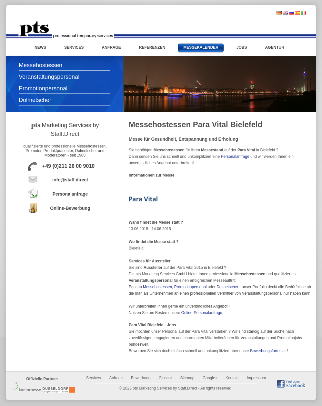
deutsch (279, 13)
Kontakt (232, 378)
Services (93, 378)
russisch (291, 13)
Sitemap (187, 378)
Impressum (256, 378)
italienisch (303, 13)
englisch (285, 13)
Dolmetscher (35, 100)
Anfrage (116, 378)
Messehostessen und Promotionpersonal (66, 29)
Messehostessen (40, 65)
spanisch (297, 13)
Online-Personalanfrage (201, 312)
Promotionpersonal (43, 88)
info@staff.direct (70, 179)
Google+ (210, 378)
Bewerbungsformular (268, 351)
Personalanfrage (70, 194)
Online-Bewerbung (70, 208)
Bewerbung (141, 378)
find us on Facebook (291, 384)
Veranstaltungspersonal (49, 77)
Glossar (165, 378)
